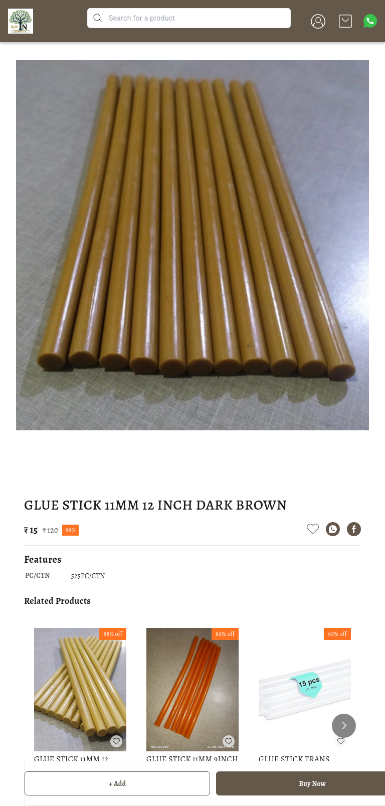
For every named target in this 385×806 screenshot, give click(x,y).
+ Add (117, 783)
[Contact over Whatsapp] (370, 21)
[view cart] (345, 21)
